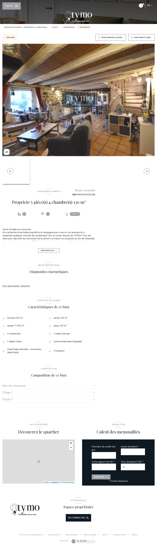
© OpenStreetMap (67, 483)
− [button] (71, 448)
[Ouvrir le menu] (11, 6)
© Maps (55, 483)
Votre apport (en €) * (103, 462)
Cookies (134, 535)
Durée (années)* (130, 447)
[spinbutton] (133, 467)
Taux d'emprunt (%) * (132, 462)
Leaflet (45, 483)
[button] (147, 171)
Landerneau (69, 27)
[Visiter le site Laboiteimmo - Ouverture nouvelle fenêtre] (83, 542)
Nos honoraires (54, 535)
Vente (55, 27)
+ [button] (71, 444)
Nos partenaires (72, 535)
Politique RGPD (119, 535)
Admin (105, 535)
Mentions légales (90, 535)
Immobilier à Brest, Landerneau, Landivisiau (25, 27)
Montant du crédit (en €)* (104, 449)
